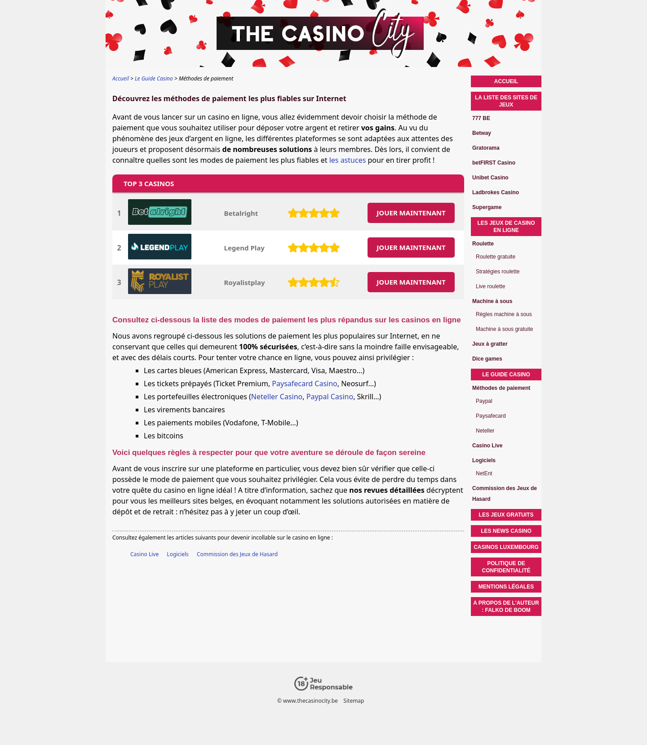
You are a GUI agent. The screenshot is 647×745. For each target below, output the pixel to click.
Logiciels (178, 554)
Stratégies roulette (497, 271)
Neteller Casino (276, 396)
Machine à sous (492, 301)
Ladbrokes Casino (495, 192)
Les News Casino (506, 531)
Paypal (484, 401)
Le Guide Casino (506, 374)
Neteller (485, 431)
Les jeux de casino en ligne (506, 226)
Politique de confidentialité (506, 567)
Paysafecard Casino (304, 383)
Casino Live (144, 554)
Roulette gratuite (495, 257)
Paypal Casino (329, 396)
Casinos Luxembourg (506, 547)
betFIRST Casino (493, 163)
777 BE (481, 118)
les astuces (347, 160)
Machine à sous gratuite (504, 329)
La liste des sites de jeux (506, 101)
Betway (481, 133)
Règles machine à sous (504, 314)
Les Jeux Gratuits (506, 515)
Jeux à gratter (490, 344)
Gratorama (486, 148)
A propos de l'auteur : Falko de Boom (506, 606)
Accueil (506, 81)
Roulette (483, 244)
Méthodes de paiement (501, 388)
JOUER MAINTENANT (411, 212)
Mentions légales (506, 587)
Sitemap (353, 701)
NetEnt (484, 473)
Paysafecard (491, 416)
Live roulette (490, 286)
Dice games (487, 359)
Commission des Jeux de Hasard (237, 554)
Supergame (486, 207)
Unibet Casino (490, 177)
